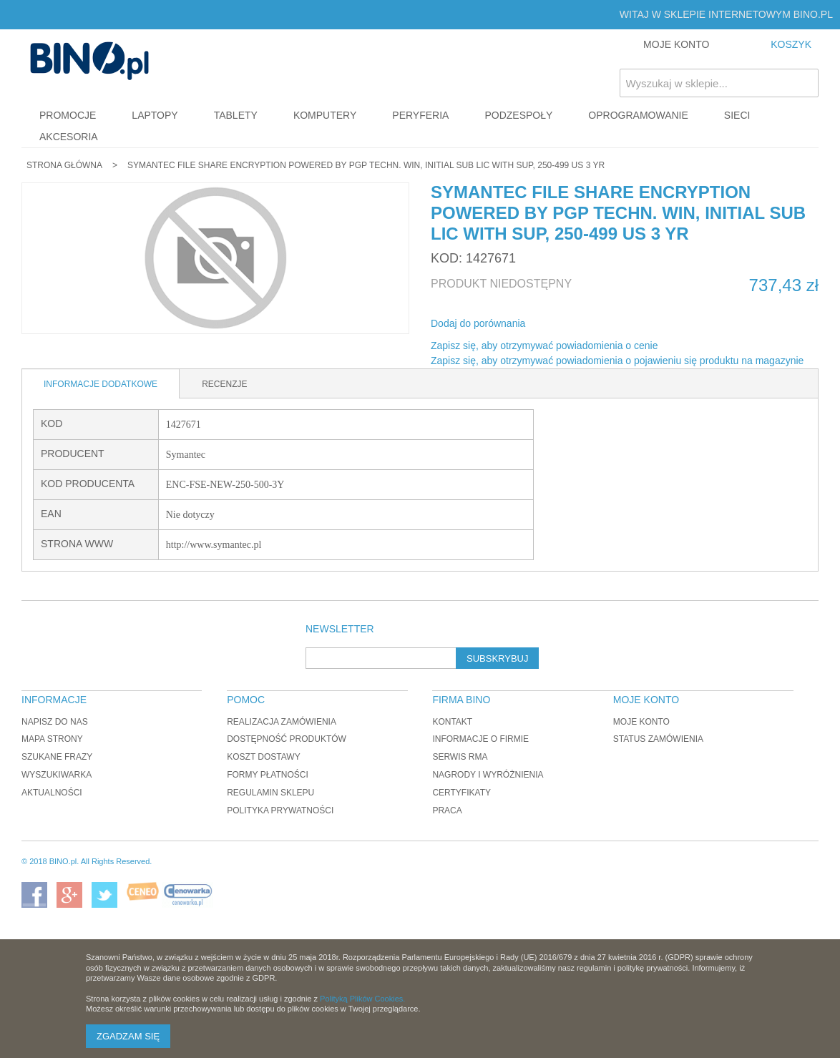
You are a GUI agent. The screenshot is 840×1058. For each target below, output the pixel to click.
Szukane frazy (56, 757)
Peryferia (420, 115)
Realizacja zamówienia (281, 722)
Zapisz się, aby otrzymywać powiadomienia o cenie (544, 345)
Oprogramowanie (638, 115)
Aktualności (51, 793)
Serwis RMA (459, 757)
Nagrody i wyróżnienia (487, 775)
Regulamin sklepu (270, 793)
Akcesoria (68, 136)
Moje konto (641, 722)
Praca (446, 810)
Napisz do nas (54, 722)
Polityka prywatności (280, 810)
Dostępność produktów (286, 739)
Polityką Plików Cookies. (362, 998)
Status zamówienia (658, 739)
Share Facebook (555, 324)
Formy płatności (267, 775)
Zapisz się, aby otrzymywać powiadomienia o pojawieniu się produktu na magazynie (617, 360)
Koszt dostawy (263, 757)
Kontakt (452, 722)
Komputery (324, 115)
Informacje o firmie (480, 739)
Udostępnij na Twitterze (584, 324)
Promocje (67, 115)
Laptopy (154, 115)
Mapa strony (52, 739)
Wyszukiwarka (56, 775)
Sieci (737, 115)
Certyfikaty (461, 793)
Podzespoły (518, 115)
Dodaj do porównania (478, 323)
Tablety (236, 115)
